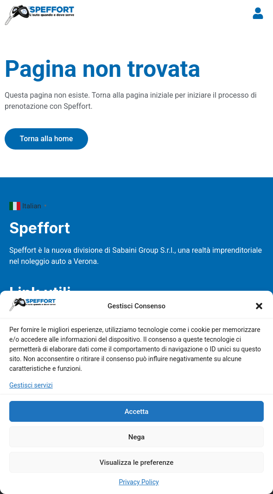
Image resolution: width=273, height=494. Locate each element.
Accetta (137, 411)
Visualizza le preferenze (137, 462)
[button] (259, 306)
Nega (136, 437)
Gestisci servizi (31, 385)
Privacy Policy (139, 482)
